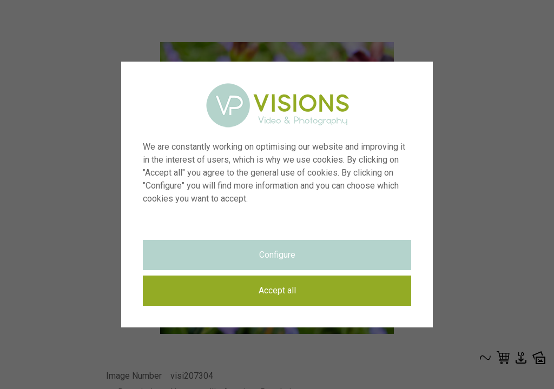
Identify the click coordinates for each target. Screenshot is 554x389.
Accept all (277, 290)
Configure (277, 255)
